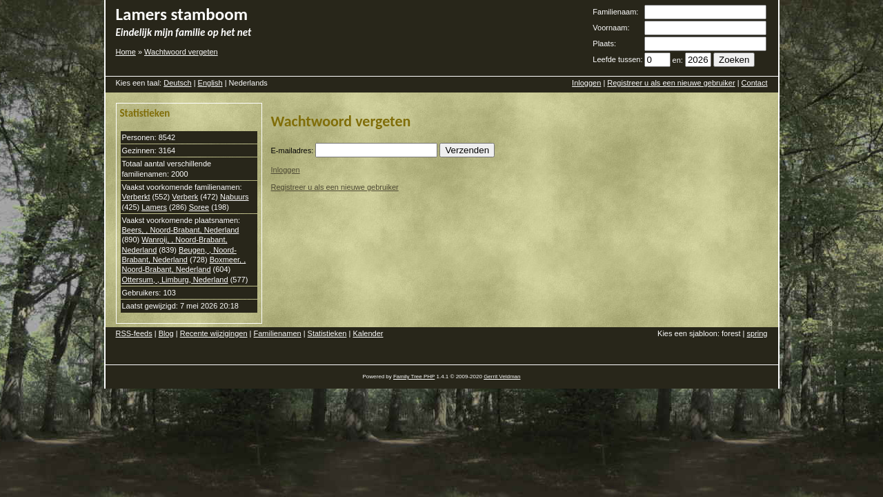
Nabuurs (234, 197)
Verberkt (136, 197)
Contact (755, 83)
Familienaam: (615, 12)
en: (678, 60)
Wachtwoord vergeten (181, 52)
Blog (166, 333)
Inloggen (586, 83)
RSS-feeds (134, 333)
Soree (199, 207)
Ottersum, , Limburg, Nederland (175, 279)
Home (126, 52)
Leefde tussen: (617, 59)
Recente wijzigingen (214, 333)
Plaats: (604, 43)
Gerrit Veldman (502, 376)
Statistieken (327, 333)
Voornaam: (611, 27)
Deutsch (177, 83)
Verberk (185, 197)
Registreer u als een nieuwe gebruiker (671, 83)
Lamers (154, 207)
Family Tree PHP (414, 376)
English (210, 83)
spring (757, 333)
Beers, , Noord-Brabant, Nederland (180, 230)
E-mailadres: (292, 150)
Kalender (368, 333)
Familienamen (277, 333)
